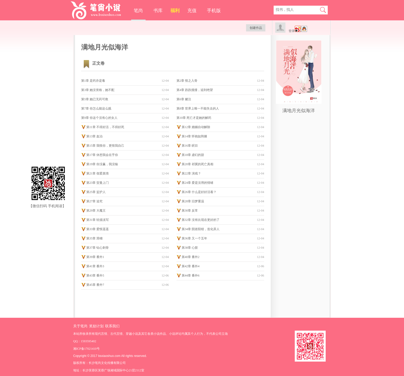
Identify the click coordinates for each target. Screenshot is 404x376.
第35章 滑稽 (94, 238)
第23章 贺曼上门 (97, 183)
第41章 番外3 (95, 266)
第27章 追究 (94, 201)
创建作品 (256, 28)
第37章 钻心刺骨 (97, 247)
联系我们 (112, 326)
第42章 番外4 (190, 266)
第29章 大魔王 (96, 210)
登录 (292, 31)
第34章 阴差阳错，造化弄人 (201, 229)
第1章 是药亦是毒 (93, 80)
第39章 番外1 (95, 257)
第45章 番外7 (95, 285)
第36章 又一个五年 (194, 238)
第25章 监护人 (96, 192)
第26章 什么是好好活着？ (199, 192)
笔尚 (138, 10)
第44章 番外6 (190, 275)
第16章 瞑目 (190, 145)
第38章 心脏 (190, 247)
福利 (175, 10)
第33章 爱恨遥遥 (97, 229)
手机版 (214, 10)
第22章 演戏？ (191, 173)
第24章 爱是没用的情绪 (197, 183)
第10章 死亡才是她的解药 (193, 118)
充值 (192, 10)
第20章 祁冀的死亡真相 (197, 164)
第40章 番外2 (190, 257)
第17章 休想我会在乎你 (102, 155)
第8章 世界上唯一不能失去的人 (197, 108)
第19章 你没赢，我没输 (102, 164)
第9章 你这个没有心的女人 (99, 118)
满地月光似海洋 (298, 110)
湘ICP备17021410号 (86, 348)
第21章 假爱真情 (97, 173)
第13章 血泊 (94, 136)
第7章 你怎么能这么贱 (96, 108)
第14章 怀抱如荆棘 (194, 136)
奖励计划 (96, 326)
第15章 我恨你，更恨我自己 (105, 145)
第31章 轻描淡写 (97, 220)
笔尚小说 (99, 10)
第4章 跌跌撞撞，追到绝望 (194, 90)
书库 (158, 10)
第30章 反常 (190, 210)
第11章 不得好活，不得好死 (105, 127)
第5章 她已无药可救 (94, 99)
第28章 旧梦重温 (193, 201)
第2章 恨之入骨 (186, 80)
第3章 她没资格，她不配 (97, 90)
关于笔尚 (80, 326)
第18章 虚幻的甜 (193, 155)
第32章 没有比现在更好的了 (201, 220)
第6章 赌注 (183, 99)
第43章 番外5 (95, 275)
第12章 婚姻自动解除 (196, 127)
